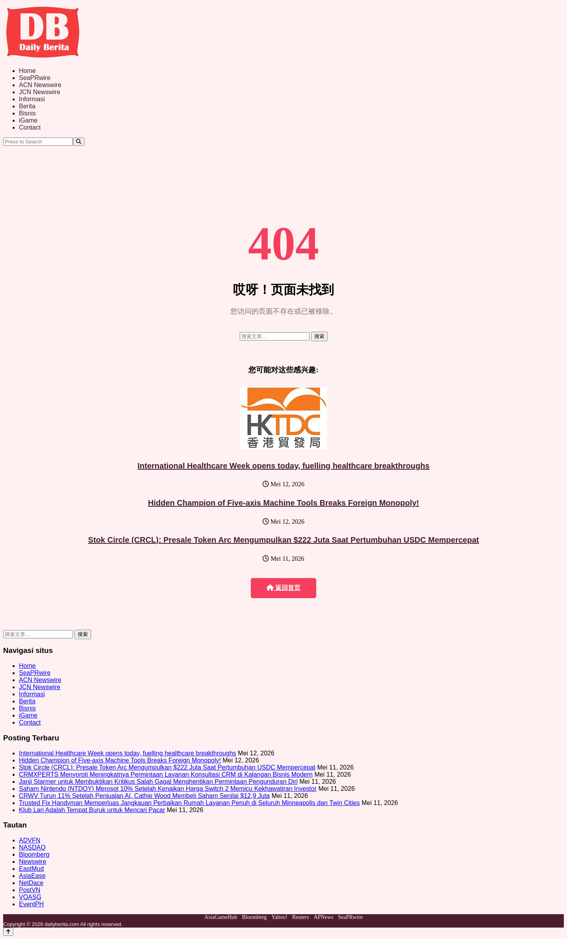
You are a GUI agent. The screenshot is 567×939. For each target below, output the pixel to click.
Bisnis (27, 113)
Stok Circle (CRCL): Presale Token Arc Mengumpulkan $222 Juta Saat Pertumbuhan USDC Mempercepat (283, 540)
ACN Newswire (40, 85)
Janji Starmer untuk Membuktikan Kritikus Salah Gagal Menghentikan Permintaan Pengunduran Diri (158, 781)
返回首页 (283, 587)
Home (27, 70)
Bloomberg (34, 854)
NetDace (31, 882)
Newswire (32, 861)
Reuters (300, 917)
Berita (27, 106)
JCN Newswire (39, 92)
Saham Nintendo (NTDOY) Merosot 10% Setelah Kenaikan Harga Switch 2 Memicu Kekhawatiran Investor (168, 788)
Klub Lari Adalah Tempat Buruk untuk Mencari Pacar (92, 810)
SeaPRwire (34, 77)
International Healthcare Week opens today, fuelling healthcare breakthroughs (284, 465)
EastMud (31, 868)
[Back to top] (8, 932)
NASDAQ (32, 847)
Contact (30, 127)
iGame (28, 120)
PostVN (29, 890)
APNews (324, 917)
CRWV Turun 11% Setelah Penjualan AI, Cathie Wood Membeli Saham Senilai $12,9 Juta (144, 795)
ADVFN (29, 840)
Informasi (32, 99)
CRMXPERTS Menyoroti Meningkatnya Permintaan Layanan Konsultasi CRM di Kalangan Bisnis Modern (166, 774)
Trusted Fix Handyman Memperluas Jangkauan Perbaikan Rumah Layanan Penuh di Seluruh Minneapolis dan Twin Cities (189, 803)
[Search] (78, 142)
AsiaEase (32, 875)
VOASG (30, 897)
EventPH (31, 904)
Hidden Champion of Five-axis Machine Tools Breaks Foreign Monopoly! (283, 502)
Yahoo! (279, 917)
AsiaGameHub (220, 917)
